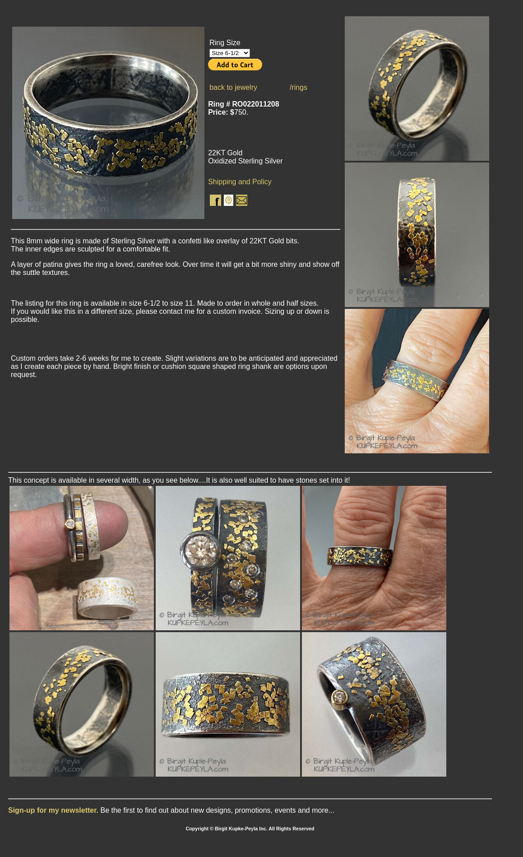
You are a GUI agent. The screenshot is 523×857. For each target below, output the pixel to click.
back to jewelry (233, 87)
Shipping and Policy (240, 182)
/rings (298, 87)
